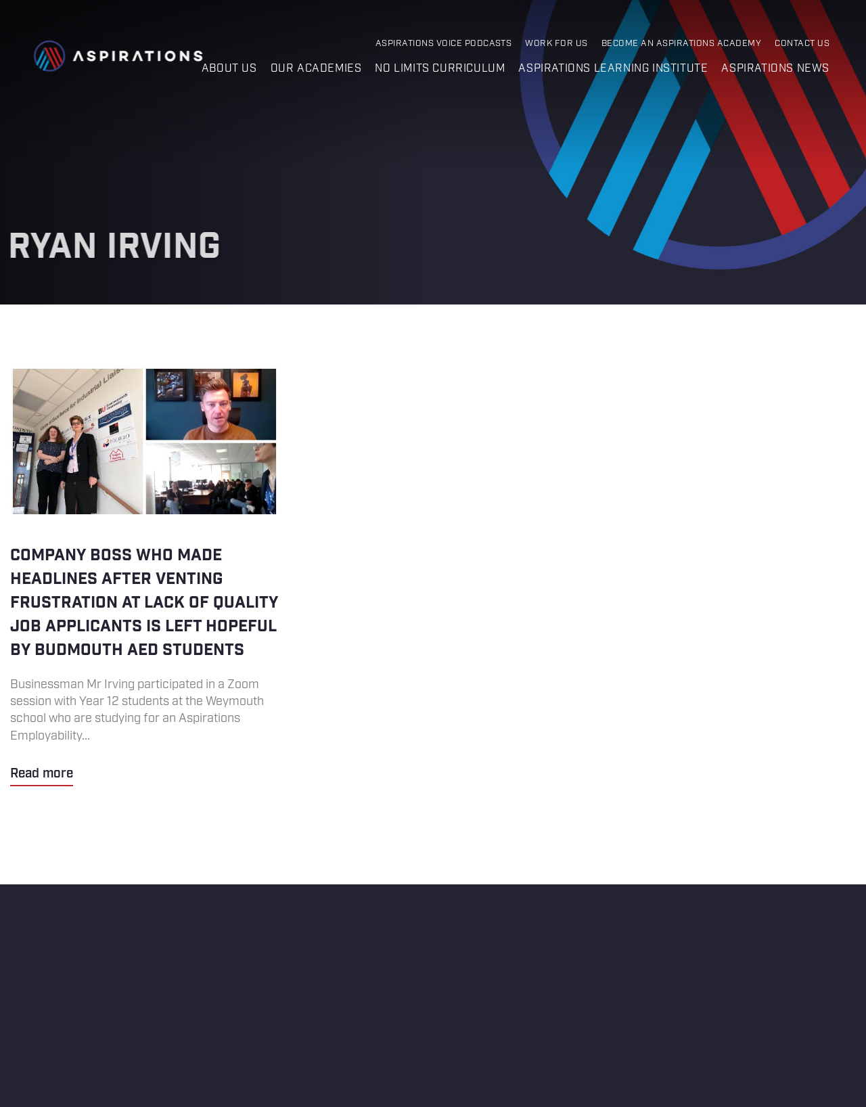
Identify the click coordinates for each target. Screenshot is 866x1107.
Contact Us (802, 43)
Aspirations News (775, 69)
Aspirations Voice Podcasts (443, 43)
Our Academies (316, 69)
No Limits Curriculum (440, 69)
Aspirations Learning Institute (613, 69)
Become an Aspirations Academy (681, 43)
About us (229, 69)
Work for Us (556, 43)
